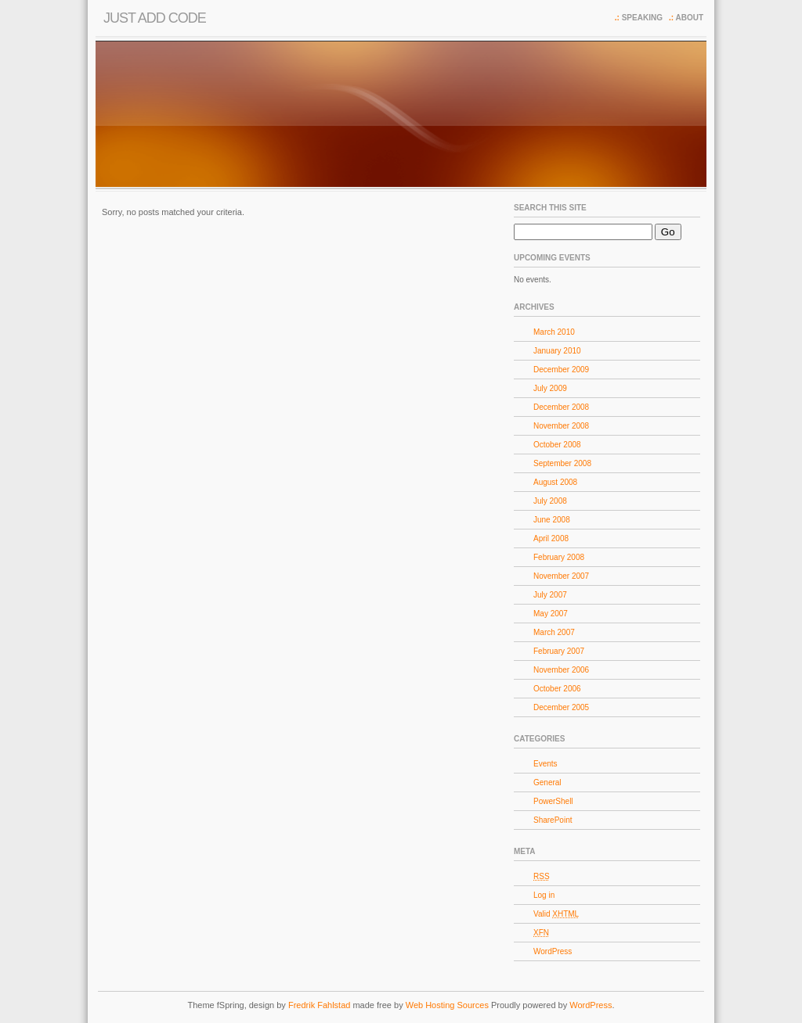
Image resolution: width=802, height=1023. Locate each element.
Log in (544, 895)
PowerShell (553, 801)
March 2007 (554, 632)
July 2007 (550, 594)
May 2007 (550, 613)
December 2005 (561, 707)
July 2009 (550, 388)
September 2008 (562, 463)
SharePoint (552, 820)
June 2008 (551, 519)
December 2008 (561, 407)
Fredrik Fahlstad (320, 1005)
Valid (556, 914)
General (547, 782)
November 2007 (561, 576)
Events (545, 763)
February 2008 (558, 557)
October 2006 (557, 688)
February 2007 (558, 651)
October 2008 (557, 444)
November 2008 (561, 426)
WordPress (552, 951)
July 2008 (550, 501)
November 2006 (561, 670)
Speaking (642, 17)
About (689, 17)
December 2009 (561, 369)
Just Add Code (154, 18)
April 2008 (551, 538)
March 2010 (554, 332)
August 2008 (555, 482)
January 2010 (557, 350)
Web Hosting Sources (448, 1005)
